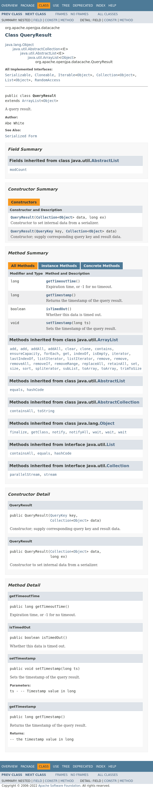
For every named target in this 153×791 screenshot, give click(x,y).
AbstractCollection (118, 402)
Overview (10, 5)
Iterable (66, 75)
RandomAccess (47, 80)
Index (101, 5)
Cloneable (44, 75)
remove (103, 359)
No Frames (79, 14)
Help (112, 5)
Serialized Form (21, 136)
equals (16, 390)
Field (37, 20)
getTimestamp (59, 295)
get (66, 354)
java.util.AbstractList (38, 53)
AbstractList (105, 160)
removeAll (19, 364)
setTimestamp (59, 323)
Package (28, 5)
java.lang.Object (19, 45)
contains (103, 349)
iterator (120, 354)
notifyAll (78, 432)
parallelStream (25, 474)
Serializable (17, 75)
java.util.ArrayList (43, 58)
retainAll (117, 364)
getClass (39, 432)
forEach (51, 354)
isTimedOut (56, 309)
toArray (89, 368)
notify (58, 432)
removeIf (41, 364)
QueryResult (22, 217)
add (13, 349)
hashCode (35, 390)
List (9, 80)
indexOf (81, 354)
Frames (61, 14)
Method (67, 20)
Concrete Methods (102, 266)
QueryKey (44, 231)
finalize (18, 432)
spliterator (47, 368)
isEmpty (100, 354)
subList (70, 368)
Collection (106, 75)
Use (56, 5)
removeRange (66, 364)
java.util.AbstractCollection (36, 49)
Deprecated (83, 5)
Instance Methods (59, 266)
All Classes (108, 14)
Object (67, 58)
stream (50, 474)
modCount (18, 170)
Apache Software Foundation (59, 785)
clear (70, 349)
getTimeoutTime (61, 281)
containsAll (21, 411)
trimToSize (130, 368)
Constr (51, 20)
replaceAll (92, 364)
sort (27, 368)
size (14, 368)
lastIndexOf (21, 359)
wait (97, 432)
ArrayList (31, 101)
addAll (37, 349)
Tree (66, 5)
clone (85, 349)
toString (46, 411)
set (134, 364)
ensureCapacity (25, 354)
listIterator (50, 359)
